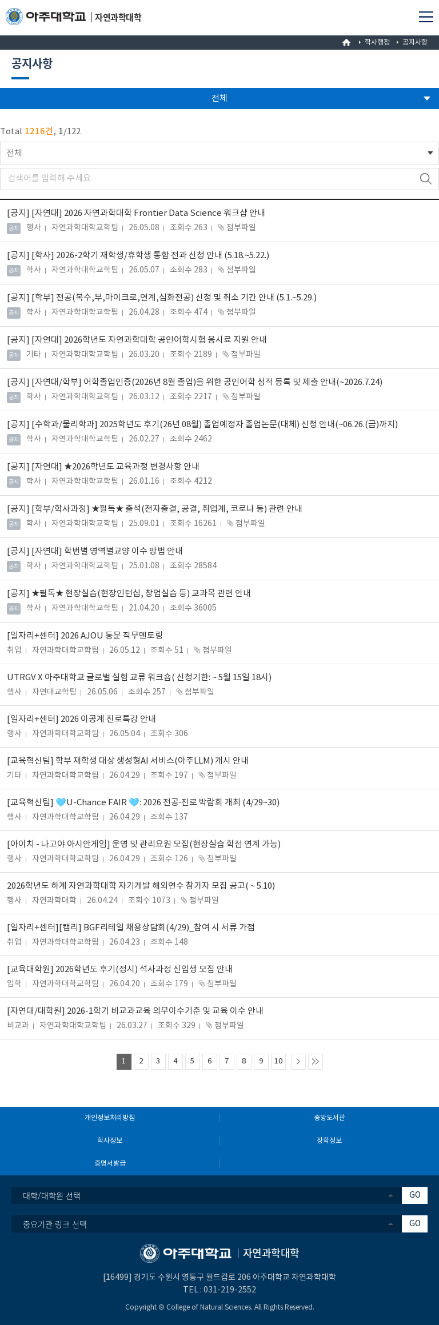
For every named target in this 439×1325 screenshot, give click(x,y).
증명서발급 (110, 1163)
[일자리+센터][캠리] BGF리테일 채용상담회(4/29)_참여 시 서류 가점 (131, 928)
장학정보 (329, 1141)
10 (278, 1061)
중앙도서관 (329, 1118)
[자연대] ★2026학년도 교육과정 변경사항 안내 (103, 467)
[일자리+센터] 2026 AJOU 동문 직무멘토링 (85, 636)
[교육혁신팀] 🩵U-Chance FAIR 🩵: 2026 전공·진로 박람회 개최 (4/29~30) (143, 803)
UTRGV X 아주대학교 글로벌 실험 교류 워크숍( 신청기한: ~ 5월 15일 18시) (139, 677)
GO (415, 1195)
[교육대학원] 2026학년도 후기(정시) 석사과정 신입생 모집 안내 (120, 969)
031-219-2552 (229, 1290)
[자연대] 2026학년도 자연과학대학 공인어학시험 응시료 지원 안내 (137, 340)
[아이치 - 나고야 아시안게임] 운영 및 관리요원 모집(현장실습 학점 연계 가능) (144, 844)
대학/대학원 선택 (52, 1195)
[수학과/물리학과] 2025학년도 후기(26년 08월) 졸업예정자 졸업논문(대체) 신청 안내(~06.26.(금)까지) (202, 424)
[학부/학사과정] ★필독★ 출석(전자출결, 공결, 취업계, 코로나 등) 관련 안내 (154, 509)
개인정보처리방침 (110, 1118)
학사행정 (377, 42)
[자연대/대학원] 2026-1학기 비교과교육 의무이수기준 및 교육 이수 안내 (135, 1011)
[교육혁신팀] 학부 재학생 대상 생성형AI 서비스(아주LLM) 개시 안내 (128, 761)
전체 (14, 153)
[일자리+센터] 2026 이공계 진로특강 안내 (81, 719)
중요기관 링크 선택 (55, 1224)
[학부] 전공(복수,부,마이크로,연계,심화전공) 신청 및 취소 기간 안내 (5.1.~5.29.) (162, 298)
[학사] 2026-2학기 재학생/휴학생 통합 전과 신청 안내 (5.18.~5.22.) (138, 255)
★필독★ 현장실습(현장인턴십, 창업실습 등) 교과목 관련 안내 (129, 594)
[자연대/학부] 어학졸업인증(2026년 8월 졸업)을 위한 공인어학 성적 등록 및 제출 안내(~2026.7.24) (194, 382)
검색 (425, 179)
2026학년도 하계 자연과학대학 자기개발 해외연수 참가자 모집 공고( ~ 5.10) (141, 886)
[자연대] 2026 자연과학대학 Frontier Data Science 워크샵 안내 (136, 213)
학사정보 (109, 1141)
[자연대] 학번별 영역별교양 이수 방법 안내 (95, 551)
